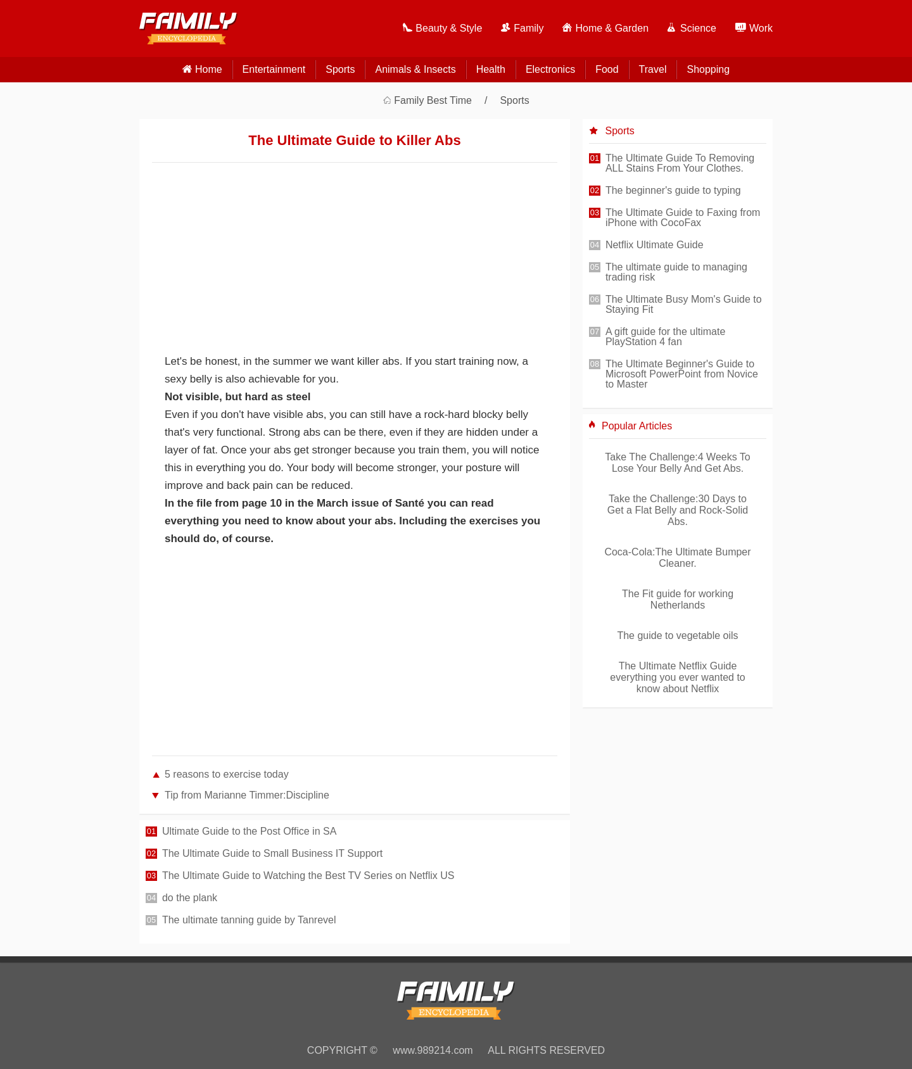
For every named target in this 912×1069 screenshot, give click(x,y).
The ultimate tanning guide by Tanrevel (249, 920)
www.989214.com (432, 1050)
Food (606, 69)
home (208, 69)
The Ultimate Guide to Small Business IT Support (272, 854)
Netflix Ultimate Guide (654, 245)
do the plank (189, 898)
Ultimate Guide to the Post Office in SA (249, 831)
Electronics (550, 69)
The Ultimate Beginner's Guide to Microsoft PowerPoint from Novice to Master (681, 374)
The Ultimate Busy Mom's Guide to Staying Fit (683, 304)
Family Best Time (433, 100)
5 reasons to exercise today (227, 774)
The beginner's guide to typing (673, 191)
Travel (653, 69)
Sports (340, 69)
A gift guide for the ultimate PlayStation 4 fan (665, 337)
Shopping (708, 69)
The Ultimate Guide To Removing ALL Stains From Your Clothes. (679, 163)
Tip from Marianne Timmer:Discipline (247, 795)
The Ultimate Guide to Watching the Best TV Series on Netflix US (308, 876)
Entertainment (274, 69)
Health (490, 69)
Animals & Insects (415, 69)
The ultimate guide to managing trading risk (676, 272)
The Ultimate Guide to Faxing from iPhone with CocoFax (683, 218)
